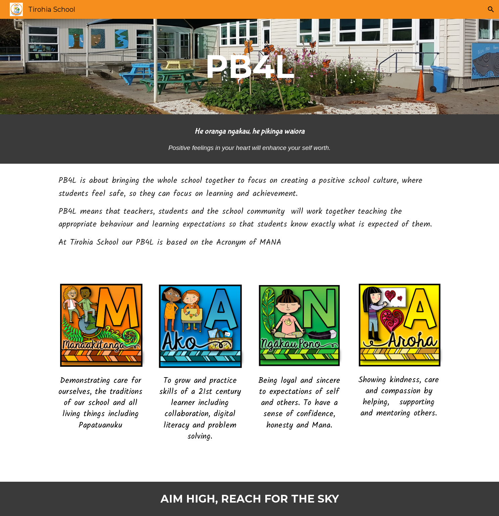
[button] (491, 9)
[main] (249, 66)
